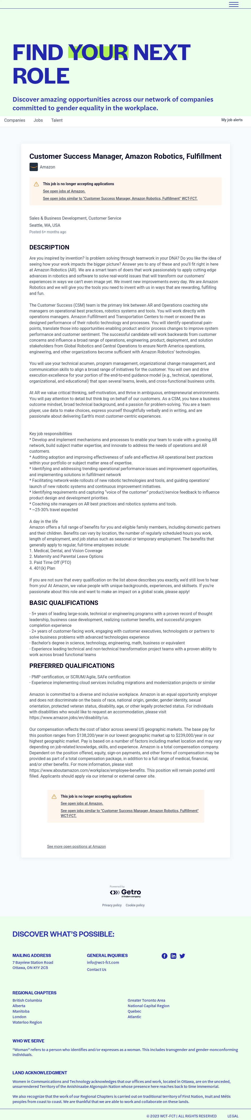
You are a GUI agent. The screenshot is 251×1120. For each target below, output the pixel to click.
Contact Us (96, 969)
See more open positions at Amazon (76, 846)
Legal (232, 1115)
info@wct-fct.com (103, 962)
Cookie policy (135, 905)
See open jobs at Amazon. (64, 191)
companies (14, 120)
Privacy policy (111, 905)
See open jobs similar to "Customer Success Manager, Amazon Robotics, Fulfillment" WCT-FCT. (120, 198)
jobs (38, 120)
